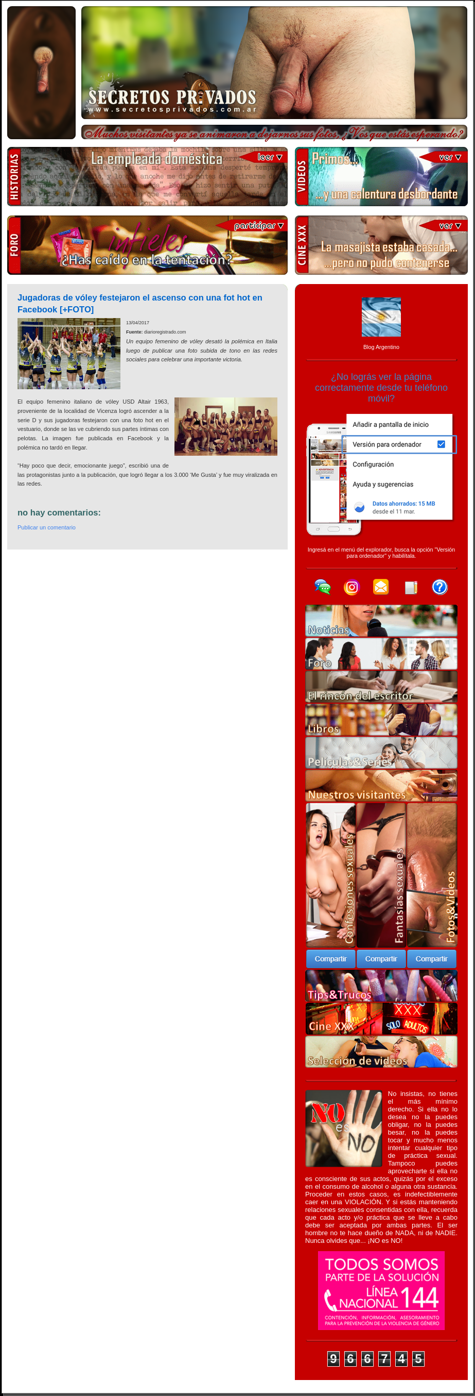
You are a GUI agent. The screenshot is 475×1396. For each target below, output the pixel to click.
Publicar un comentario (46, 527)
